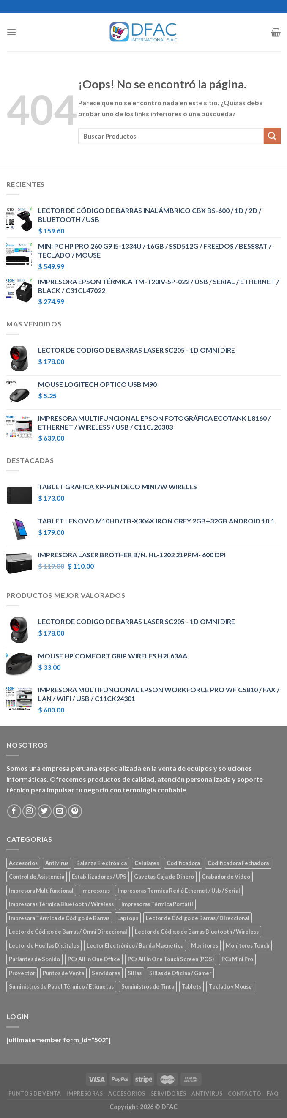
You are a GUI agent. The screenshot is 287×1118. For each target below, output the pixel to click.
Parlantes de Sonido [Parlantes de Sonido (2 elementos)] (34, 959)
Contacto (245, 1094)
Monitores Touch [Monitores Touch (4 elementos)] (247, 945)
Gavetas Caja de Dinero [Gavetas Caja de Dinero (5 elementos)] (164, 876)
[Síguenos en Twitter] (45, 811)
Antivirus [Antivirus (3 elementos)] (56, 863)
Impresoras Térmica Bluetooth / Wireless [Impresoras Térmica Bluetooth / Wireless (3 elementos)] (61, 904)
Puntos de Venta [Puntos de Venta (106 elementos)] (63, 973)
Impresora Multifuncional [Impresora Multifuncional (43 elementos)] (41, 890)
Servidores (168, 1094)
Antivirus (207, 1094)
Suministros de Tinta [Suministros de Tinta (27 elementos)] (147, 986)
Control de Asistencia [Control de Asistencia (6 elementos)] (36, 876)
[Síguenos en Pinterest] (75, 811)
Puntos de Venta (34, 1094)
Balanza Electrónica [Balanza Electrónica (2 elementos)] (101, 863)
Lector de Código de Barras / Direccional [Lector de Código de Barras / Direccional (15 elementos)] (197, 918)
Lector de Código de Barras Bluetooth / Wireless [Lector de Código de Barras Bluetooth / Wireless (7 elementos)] (197, 931)
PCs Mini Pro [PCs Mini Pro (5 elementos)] (237, 959)
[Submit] (272, 136)
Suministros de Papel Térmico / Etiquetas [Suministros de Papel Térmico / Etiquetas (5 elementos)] (61, 986)
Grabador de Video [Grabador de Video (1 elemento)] (226, 876)
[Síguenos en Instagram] (29, 811)
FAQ (273, 1094)
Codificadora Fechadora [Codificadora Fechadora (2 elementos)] (238, 863)
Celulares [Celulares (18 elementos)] (146, 863)
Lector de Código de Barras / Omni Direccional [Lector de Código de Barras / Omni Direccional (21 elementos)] (68, 931)
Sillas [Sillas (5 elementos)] (135, 973)
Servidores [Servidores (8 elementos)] (106, 973)
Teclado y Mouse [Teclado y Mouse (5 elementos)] (230, 986)
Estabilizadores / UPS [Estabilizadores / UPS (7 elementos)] (99, 876)
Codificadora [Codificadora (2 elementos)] (183, 863)
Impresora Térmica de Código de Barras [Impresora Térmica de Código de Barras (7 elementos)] (59, 918)
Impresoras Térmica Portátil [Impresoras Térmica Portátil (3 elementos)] (157, 904)
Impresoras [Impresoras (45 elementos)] (95, 890)
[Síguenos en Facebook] (14, 811)
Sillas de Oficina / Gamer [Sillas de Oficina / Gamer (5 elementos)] (180, 973)
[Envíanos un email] (60, 811)
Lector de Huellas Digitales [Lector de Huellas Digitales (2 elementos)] (44, 945)
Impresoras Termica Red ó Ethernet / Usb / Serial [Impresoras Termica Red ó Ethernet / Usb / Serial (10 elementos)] (179, 890)
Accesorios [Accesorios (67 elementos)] (23, 863)
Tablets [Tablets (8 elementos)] (191, 986)
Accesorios (126, 1094)
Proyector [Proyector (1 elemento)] (22, 973)
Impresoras (84, 1094)
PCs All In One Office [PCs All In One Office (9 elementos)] (94, 959)
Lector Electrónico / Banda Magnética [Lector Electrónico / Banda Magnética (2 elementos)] (135, 945)
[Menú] (11, 32)
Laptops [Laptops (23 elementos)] (127, 918)
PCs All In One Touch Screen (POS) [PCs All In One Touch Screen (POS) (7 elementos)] (171, 959)
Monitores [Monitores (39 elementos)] (204, 945)
